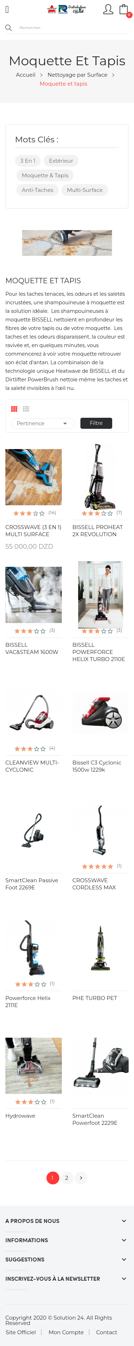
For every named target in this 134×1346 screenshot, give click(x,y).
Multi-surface (85, 190)
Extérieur (61, 160)
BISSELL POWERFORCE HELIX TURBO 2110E (99, 651)
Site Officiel (21, 1332)
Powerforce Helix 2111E (28, 1002)
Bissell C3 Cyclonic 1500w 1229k (97, 766)
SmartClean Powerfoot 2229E (95, 1119)
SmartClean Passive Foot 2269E (31, 884)
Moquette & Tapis (45, 175)
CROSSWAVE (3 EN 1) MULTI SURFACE (33, 531)
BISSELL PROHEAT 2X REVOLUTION (98, 531)
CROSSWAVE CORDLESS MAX (94, 884)
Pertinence (43, 423)
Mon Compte (66, 1332)
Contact (106, 1332)
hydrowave (20, 1115)
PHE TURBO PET (95, 998)
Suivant (81, 1178)
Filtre (96, 423)
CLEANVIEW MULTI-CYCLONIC (32, 766)
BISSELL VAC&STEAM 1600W (31, 648)
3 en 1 (27, 160)
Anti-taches (37, 190)
